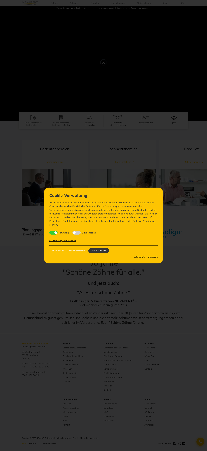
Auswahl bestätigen (76, 250)
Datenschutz (139, 257)
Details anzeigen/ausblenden (62, 240)
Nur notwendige (57, 250)
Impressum (153, 257)
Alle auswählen (99, 250)
